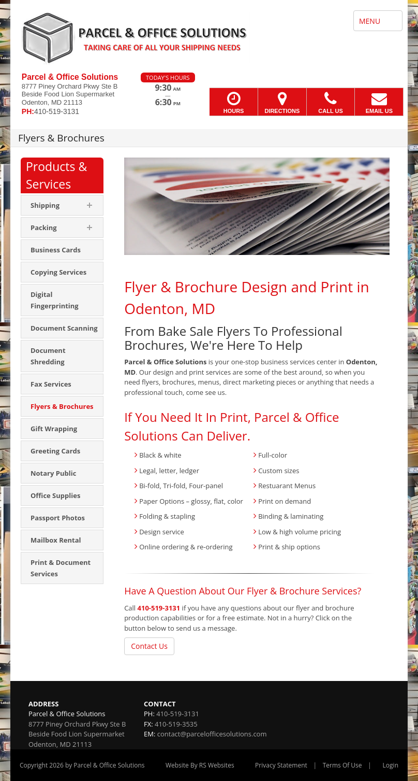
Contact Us (149, 646)
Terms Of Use (342, 765)
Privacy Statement (281, 765)
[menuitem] (62, 250)
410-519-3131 (159, 608)
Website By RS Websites (200, 765)
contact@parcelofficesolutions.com (212, 734)
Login (390, 765)
